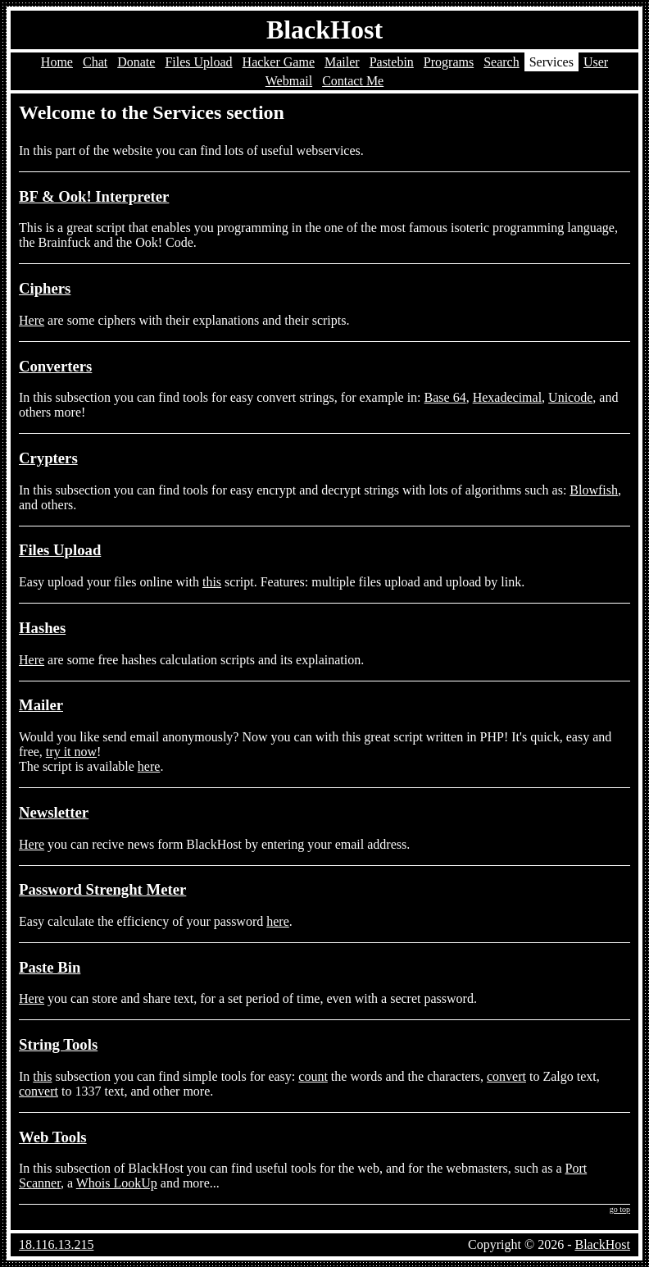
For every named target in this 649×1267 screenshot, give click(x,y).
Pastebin (392, 62)
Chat (95, 62)
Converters (55, 366)
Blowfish (594, 490)
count (313, 1076)
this (211, 582)
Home (57, 62)
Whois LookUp (116, 1183)
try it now (71, 752)
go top (620, 1209)
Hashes (42, 627)
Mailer (342, 62)
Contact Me (353, 81)
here (149, 766)
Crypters (48, 458)
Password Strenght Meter (102, 889)
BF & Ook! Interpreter (94, 196)
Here (31, 320)
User (595, 62)
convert (506, 1076)
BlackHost (324, 29)
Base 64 (445, 397)
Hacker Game (279, 62)
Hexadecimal (507, 397)
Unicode (570, 397)
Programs (449, 62)
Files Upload (198, 62)
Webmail (289, 81)
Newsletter (53, 812)
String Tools (58, 1044)
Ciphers (44, 288)
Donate (136, 62)
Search (501, 62)
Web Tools (53, 1137)
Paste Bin (49, 967)
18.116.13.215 (56, 1244)
